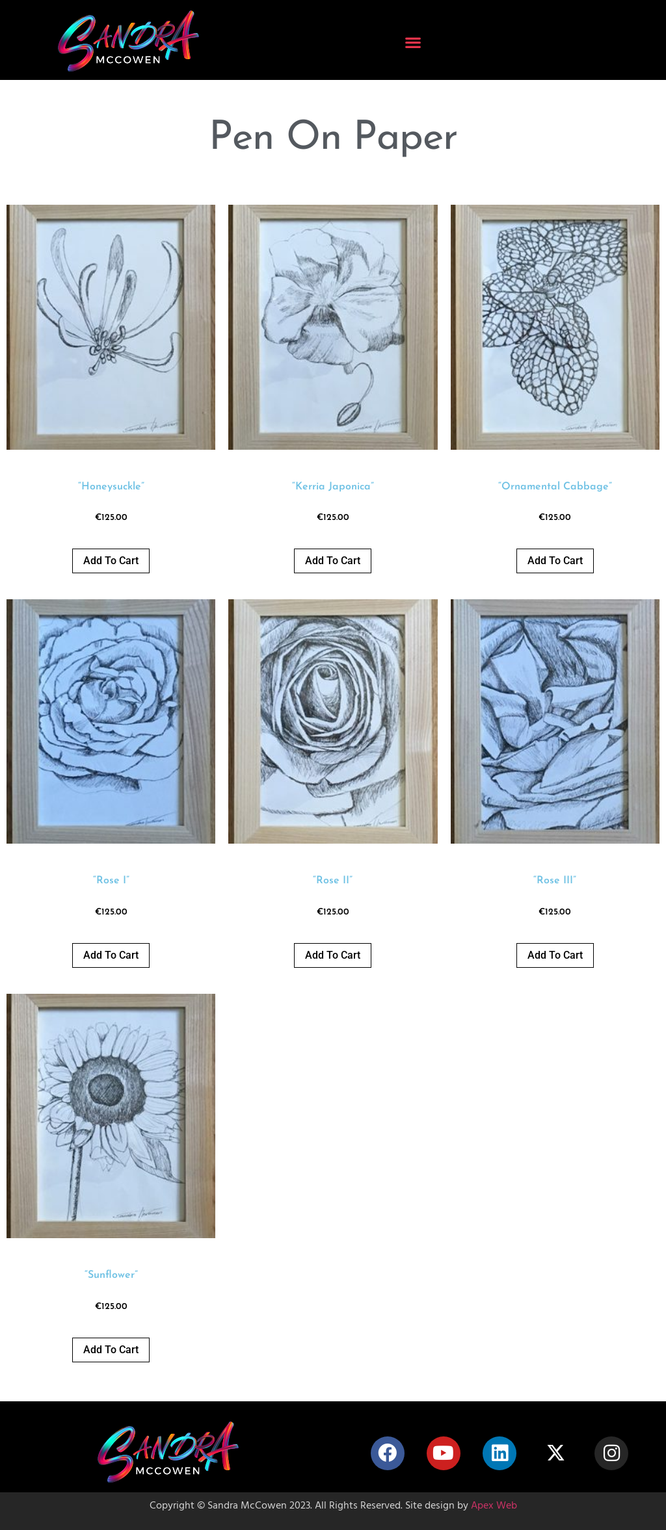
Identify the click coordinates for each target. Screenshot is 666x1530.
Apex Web (494, 1506)
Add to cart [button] (111, 560)
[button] (413, 42)
